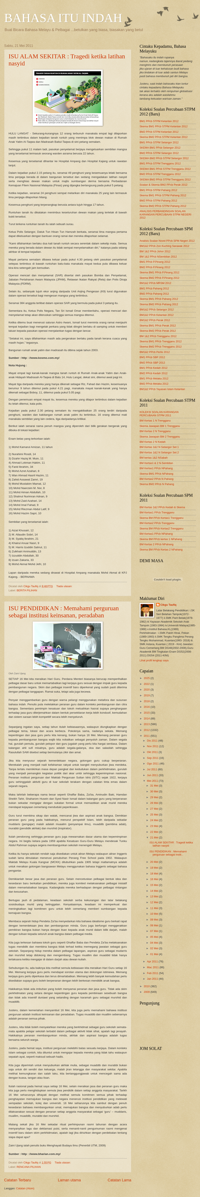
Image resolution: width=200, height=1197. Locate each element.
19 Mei (154, 867)
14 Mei (154, 890)
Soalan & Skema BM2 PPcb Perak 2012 (164, 184)
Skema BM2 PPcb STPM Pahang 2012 (163, 206)
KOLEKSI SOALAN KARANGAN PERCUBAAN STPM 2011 (159, 413)
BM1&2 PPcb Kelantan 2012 (157, 314)
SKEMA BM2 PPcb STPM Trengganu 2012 (165, 179)
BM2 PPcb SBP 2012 (152, 362)
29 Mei (154, 797)
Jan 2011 (153, 978)
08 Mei (154, 925)
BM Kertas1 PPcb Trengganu (157, 512)
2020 (147, 689)
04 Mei (154, 942)
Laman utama (69, 1180)
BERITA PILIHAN (27, 590)
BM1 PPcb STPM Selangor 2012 (159, 142)
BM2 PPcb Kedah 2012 (154, 373)
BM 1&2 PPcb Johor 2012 (155, 251)
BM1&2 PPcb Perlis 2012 (155, 352)
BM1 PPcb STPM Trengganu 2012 (160, 163)
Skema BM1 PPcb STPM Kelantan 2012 (164, 126)
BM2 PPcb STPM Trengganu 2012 (160, 174)
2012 (147, 730)
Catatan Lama (119, 1180)
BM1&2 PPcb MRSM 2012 (155, 283)
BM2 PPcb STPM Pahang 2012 (158, 200)
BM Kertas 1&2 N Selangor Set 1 (159, 447)
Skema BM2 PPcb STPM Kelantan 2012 (164, 137)
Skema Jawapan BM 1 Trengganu (160, 426)
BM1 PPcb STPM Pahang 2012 (158, 190)
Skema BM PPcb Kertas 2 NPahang (161, 549)
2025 (147, 678)
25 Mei (154, 814)
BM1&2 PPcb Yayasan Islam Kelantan (162, 389)
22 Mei (154, 831)
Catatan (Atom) (25, 1188)
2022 (147, 683)
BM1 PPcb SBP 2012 (152, 357)
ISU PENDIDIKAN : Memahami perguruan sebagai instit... (168, 853)
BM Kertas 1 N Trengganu (155, 420)
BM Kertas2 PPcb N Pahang (156, 478)
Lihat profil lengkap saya (154, 660)
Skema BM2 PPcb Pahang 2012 (159, 304)
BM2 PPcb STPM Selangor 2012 (159, 153)
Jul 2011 (152, 769)
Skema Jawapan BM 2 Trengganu (160, 436)
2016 (147, 706)
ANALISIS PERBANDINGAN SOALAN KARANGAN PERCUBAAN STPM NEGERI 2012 (165, 214)
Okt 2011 (153, 752)
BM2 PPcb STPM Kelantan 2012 (159, 131)
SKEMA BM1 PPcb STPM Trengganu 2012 (165, 168)
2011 (147, 735)
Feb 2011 (153, 973)
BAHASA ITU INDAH (63, 18)
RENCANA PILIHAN (29, 1166)
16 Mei (154, 879)
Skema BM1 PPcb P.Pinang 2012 (159, 272)
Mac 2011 (153, 967)
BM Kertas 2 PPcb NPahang (156, 544)
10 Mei (154, 913)
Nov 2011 (153, 746)
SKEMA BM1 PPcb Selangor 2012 (160, 147)
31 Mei (154, 785)
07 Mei (154, 931)
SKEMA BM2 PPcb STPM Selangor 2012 (164, 158)
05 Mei (154, 936)
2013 (147, 724)
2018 (147, 701)
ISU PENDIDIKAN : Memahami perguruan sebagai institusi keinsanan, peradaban (64, 612)
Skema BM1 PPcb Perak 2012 (158, 325)
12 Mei (154, 902)
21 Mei (154, 837)
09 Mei (154, 919)
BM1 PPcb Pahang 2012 (154, 288)
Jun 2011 (153, 775)
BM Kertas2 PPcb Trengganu (157, 523)
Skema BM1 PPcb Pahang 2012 (159, 298)
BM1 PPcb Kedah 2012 (154, 367)
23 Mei (154, 826)
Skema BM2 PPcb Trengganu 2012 (161, 346)
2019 (147, 695)
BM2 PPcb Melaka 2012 (154, 383)
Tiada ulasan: (64, 586)
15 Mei (154, 885)
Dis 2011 (152, 740)
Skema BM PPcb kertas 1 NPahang (161, 539)
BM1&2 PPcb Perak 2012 (155, 320)
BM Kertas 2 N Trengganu (155, 431)
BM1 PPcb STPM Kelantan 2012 (159, 121)
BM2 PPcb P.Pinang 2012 (155, 267)
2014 (147, 718)
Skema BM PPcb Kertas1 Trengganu (161, 517)
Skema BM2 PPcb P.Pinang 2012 (159, 277)
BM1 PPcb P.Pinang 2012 (155, 261)
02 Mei (154, 948)
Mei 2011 (153, 780)
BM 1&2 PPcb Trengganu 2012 (158, 336)
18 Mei (154, 873)
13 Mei (154, 896)
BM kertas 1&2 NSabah (154, 457)
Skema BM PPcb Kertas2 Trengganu (161, 528)
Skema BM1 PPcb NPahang (156, 473)
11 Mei (154, 908)
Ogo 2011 (153, 763)
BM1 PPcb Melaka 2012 (154, 378)
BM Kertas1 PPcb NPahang (156, 468)
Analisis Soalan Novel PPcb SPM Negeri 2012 (167, 240)
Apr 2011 (153, 961)
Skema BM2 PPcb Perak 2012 (158, 330)
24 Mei (154, 820)
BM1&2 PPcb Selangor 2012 (157, 309)
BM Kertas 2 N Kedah (153, 441)
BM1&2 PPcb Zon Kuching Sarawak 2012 (164, 246)
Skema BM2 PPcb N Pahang (157, 484)
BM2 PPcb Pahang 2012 (154, 293)
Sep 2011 (153, 757)
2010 (147, 986)
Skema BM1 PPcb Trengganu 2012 (161, 341)
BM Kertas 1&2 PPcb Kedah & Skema (162, 507)
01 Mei (154, 954)
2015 (147, 712)
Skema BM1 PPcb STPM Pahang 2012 (163, 195)
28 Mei (154, 802)
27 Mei (154, 808)
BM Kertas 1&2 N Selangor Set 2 (159, 452)
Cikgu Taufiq (168, 604)
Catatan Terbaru (17, 1180)
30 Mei (154, 791)
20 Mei (154, 861)
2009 (147, 991)
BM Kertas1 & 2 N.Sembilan (156, 463)
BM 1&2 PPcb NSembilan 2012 (158, 256)
